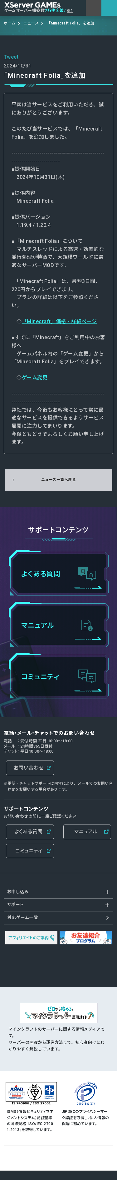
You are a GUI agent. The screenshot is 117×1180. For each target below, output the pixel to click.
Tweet (11, 57)
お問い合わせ (29, 768)
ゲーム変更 (34, 378)
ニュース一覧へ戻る (58, 480)
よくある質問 (29, 832)
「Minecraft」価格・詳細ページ (59, 321)
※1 (70, 10)
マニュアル (85, 832)
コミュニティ (28, 851)
